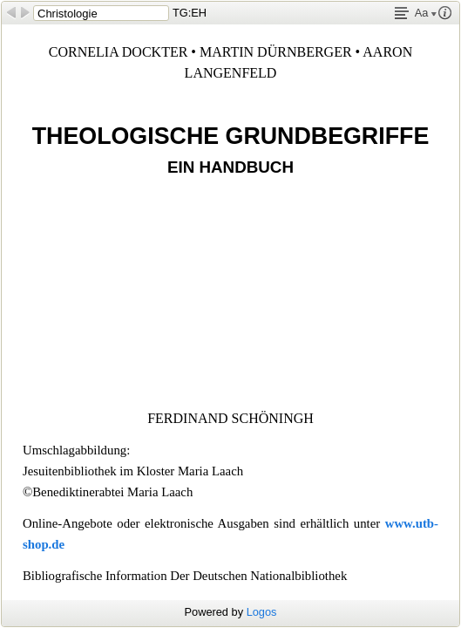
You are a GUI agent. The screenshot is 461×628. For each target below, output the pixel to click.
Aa (426, 12)
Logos (262, 611)
